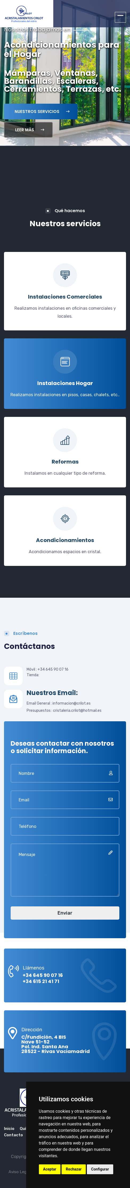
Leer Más (29, 130)
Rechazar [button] (74, 1169)
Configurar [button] (100, 1169)
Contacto (13, 1135)
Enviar (65, 913)
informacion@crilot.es (71, 703)
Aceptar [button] (49, 1169)
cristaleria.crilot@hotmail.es (77, 710)
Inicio (9, 1128)
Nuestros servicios (42, 111)
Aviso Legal (19, 1171)
